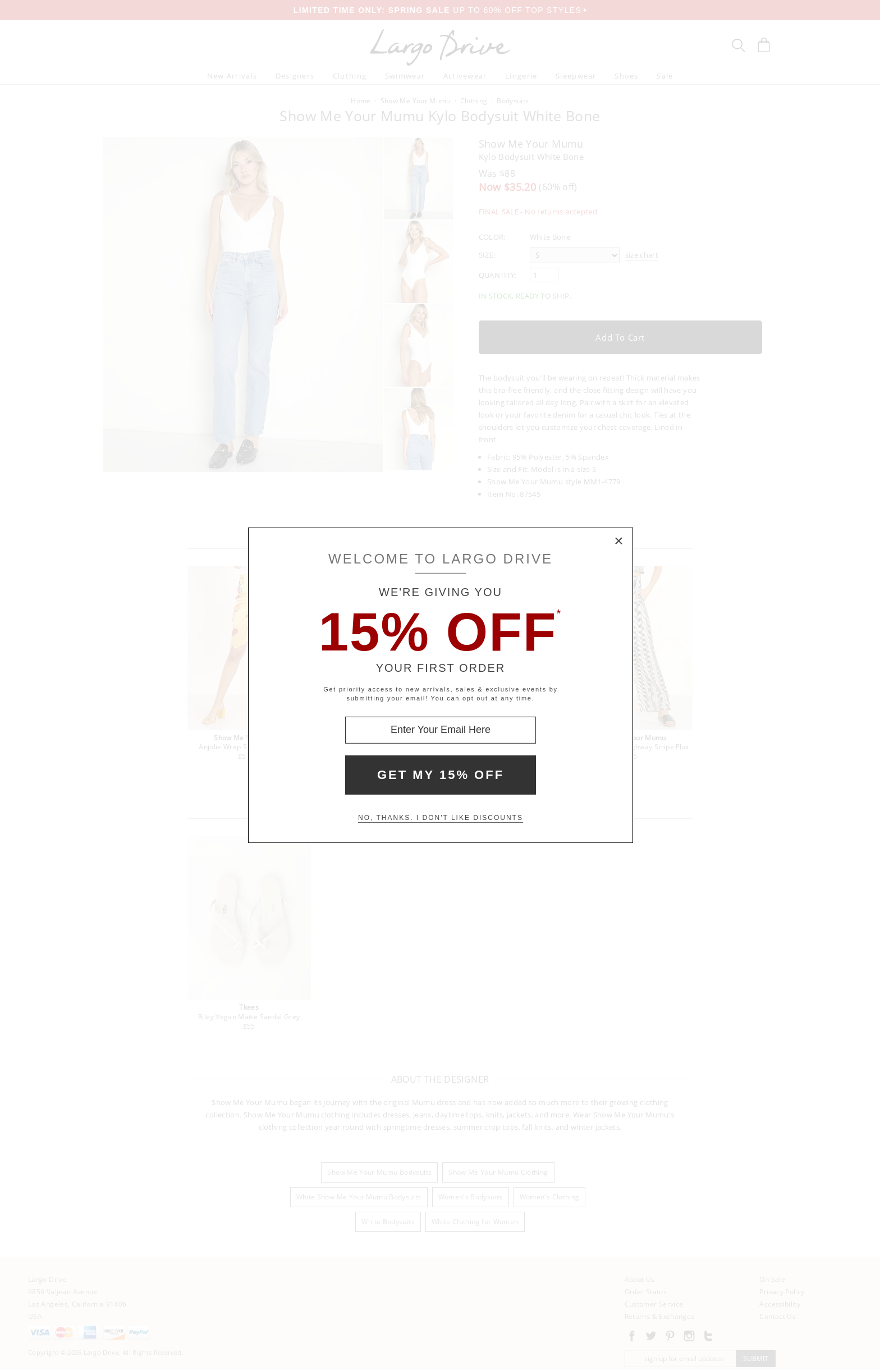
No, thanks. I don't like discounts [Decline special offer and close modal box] (440, 818)
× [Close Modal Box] (619, 541)
